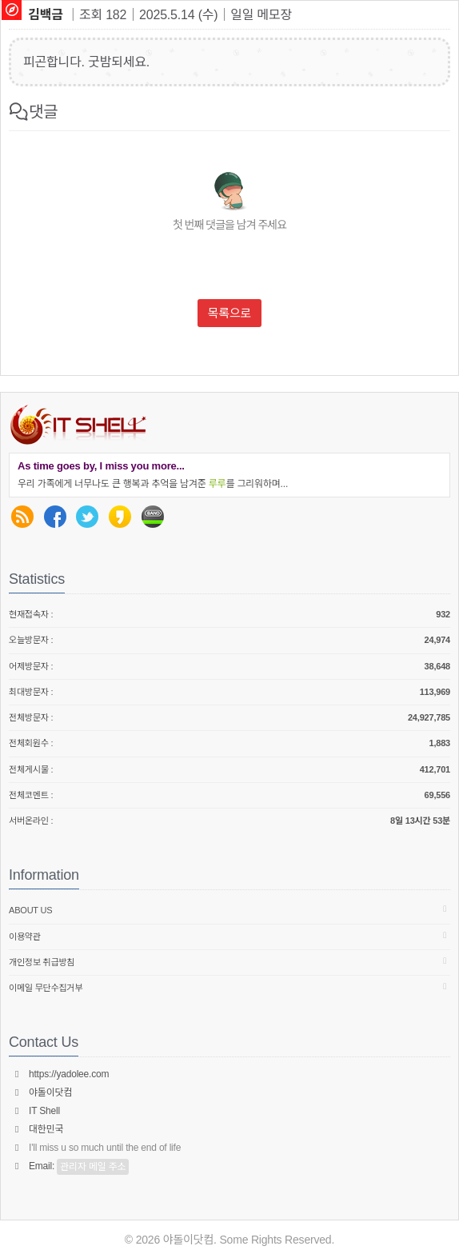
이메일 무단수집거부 (229, 987)
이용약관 (229, 936)
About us (229, 910)
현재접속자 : (229, 614)
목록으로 (229, 313)
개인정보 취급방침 (229, 961)
